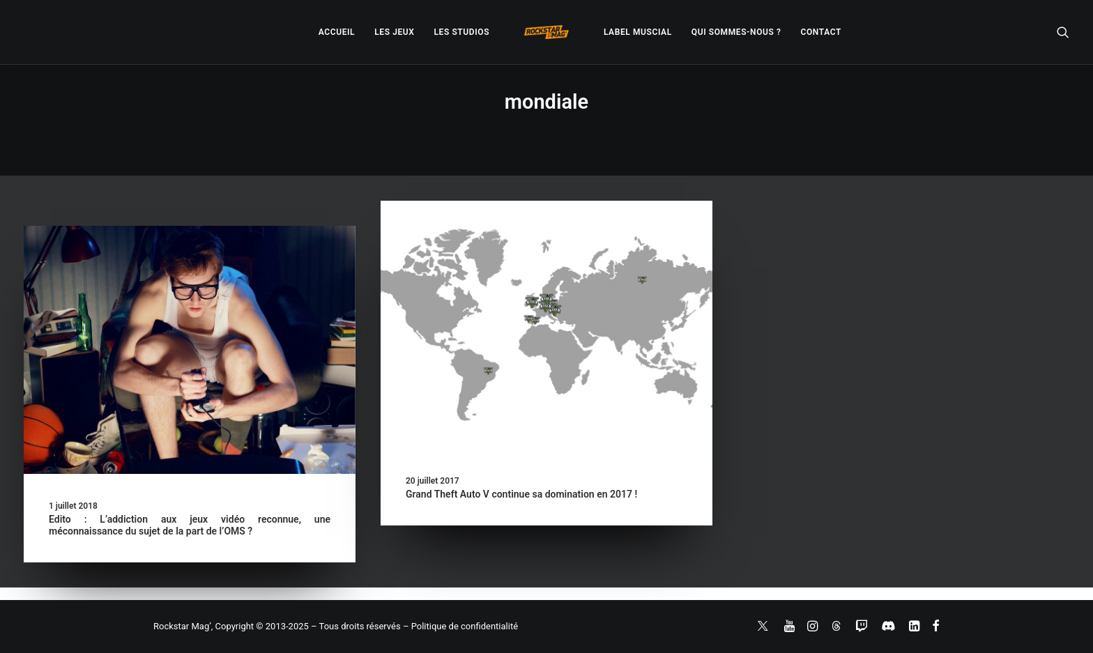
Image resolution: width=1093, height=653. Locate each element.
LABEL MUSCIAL (638, 32)
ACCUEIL (337, 32)
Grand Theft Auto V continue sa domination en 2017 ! (521, 494)
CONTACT (821, 32)
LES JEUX (394, 32)
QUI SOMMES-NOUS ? (736, 32)
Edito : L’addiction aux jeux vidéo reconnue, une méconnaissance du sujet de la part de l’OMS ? (189, 525)
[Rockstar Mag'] (546, 32)
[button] (1063, 32)
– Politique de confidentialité (460, 626)
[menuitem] (337, 32)
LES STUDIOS (461, 32)
